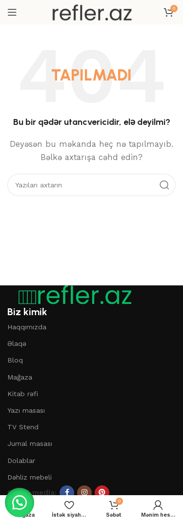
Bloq (15, 360)
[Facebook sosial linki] (67, 492)
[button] (19, 502)
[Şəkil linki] (70, 294)
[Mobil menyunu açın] (12, 12)
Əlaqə (16, 343)
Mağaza (19, 377)
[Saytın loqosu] (92, 11)
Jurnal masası (29, 443)
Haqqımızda (26, 327)
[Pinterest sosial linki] (102, 492)
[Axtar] (91, 185)
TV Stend (23, 427)
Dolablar (21, 460)
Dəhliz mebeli (29, 477)
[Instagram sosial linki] (84, 492)
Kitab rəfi (22, 394)
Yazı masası (26, 410)
